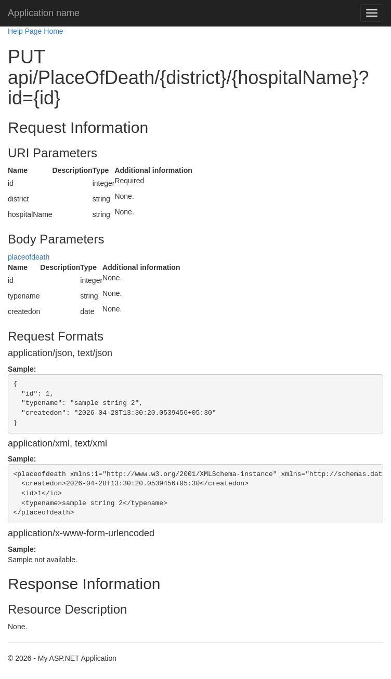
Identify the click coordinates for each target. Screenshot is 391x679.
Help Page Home (35, 31)
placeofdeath (28, 257)
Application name (44, 13)
